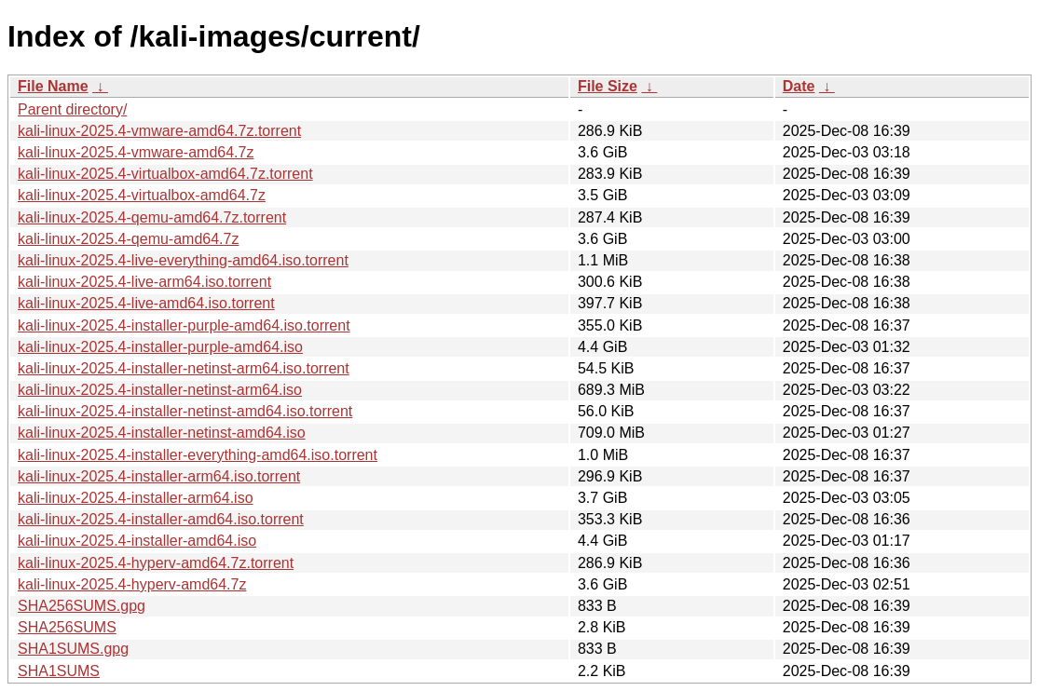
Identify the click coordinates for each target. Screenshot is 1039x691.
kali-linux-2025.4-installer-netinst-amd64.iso (162, 432)
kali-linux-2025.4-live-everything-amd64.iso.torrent (183, 260)
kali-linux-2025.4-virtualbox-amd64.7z (142, 195)
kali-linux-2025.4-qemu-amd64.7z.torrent (152, 217)
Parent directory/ (72, 109)
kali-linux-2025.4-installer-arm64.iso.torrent (159, 476)
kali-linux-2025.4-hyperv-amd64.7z (132, 584)
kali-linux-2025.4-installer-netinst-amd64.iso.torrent (185, 411)
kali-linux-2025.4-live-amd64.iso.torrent (146, 303)
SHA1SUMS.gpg (73, 649)
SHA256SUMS (67, 627)
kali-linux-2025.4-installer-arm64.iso (135, 498)
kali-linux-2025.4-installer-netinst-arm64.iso (160, 390)
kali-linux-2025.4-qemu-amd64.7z (128, 239)
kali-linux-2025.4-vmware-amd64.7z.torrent (159, 131)
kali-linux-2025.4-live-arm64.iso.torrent (144, 282)
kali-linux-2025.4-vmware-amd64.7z (135, 152)
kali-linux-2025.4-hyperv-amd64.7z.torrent (156, 563)
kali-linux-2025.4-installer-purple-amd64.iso (160, 347)
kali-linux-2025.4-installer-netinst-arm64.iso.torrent (183, 368)
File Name (53, 86)
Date (799, 86)
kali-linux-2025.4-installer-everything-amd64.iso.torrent (197, 455)
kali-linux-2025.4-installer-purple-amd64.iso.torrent (184, 325)
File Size (607, 86)
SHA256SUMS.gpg (81, 606)
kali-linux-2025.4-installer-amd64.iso (137, 541)
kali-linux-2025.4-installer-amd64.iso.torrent (161, 519)
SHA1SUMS (59, 671)
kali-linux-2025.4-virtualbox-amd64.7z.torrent (165, 174)
